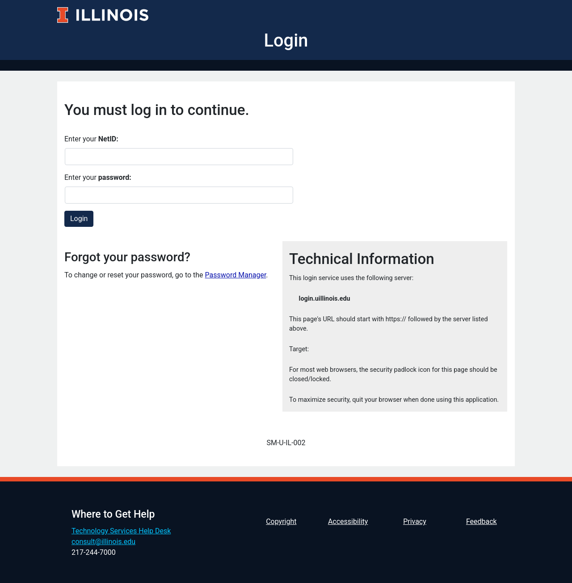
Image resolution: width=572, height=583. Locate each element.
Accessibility (348, 521)
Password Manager (235, 275)
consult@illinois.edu (103, 541)
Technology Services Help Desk (121, 531)
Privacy (414, 521)
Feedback (481, 521)
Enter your (91, 139)
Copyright (281, 521)
